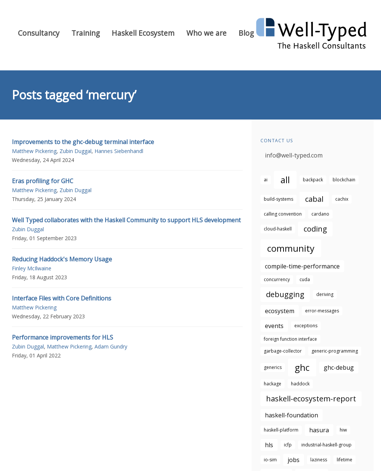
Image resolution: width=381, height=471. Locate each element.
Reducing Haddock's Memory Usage (62, 259)
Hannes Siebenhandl (119, 151)
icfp (288, 445)
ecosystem (279, 311)
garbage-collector (283, 351)
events (274, 326)
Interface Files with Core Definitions (61, 298)
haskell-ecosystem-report (311, 399)
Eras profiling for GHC (42, 181)
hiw (343, 430)
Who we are (206, 33)
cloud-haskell (278, 229)
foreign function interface (290, 339)
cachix (341, 199)
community (290, 248)
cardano (320, 214)
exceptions (305, 325)
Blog (246, 33)
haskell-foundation (291, 415)
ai (266, 179)
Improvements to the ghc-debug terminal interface (83, 142)
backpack (313, 179)
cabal (314, 199)
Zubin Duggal (76, 151)
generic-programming (334, 351)
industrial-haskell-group (326, 445)
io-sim (270, 459)
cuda (305, 279)
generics (273, 367)
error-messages (322, 311)
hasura (319, 430)
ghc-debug (339, 367)
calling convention (283, 214)
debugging (285, 294)
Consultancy (39, 33)
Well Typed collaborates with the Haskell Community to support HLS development (126, 220)
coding (315, 229)
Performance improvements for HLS (62, 337)
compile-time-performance (302, 266)
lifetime (344, 459)
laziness (318, 459)
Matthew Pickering (34, 151)
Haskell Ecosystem (143, 33)
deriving (324, 294)
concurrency (277, 279)
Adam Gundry (111, 346)
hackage (272, 384)
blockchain (344, 179)
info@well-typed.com (294, 155)
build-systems (278, 199)
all (285, 180)
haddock (300, 384)
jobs (294, 460)
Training (85, 33)
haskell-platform (281, 430)
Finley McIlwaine (31, 268)
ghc (302, 367)
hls (269, 445)
